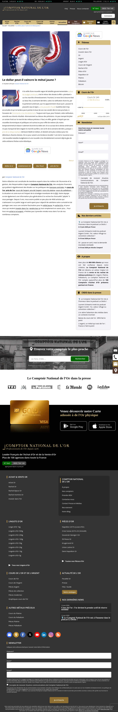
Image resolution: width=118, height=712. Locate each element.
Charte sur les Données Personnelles (88, 710)
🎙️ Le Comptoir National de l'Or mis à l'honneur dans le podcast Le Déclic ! (93, 300)
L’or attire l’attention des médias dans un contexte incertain (93, 313)
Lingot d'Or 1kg (14, 527)
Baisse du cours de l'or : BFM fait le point (91, 319)
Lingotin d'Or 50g (15, 543)
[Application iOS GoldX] (102, 426)
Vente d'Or (50, 454)
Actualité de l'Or (71, 573)
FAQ (66, 8)
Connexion (108, 16)
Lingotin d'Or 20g (15, 547)
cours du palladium (63, 190)
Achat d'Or (7, 22)
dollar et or (9, 166)
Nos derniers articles (91, 215)
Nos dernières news (73, 599)
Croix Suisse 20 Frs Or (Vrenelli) (74, 531)
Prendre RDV (88, 22)
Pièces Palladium (15, 625)
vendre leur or (34, 208)
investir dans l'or (22, 208)
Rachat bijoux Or (15, 491)
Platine (81, 78)
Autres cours (52, 22)
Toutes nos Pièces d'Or (73, 561)
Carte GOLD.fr (103, 22)
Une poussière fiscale (48, 107)
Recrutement (67, 507)
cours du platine (48, 190)
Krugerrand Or (67, 543)
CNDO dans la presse (91, 292)
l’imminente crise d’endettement (24, 113)
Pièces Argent (14, 587)
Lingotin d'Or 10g (15, 551)
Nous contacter (83, 8)
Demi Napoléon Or (69, 551)
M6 (23, 387)
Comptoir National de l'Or (21, 83)
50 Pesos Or (66, 539)
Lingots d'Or (16, 521)
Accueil (4, 26)
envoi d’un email (105, 709)
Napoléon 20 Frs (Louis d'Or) (73, 527)
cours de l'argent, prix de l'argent (29, 190)
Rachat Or (12, 487)
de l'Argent (33, 573)
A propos (86, 256)
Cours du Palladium (16, 617)
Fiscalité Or (66, 579)
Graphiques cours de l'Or (18, 599)
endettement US (24, 166)
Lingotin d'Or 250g (16, 535)
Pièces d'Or (68, 521)
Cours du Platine (15, 613)
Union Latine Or (68, 547)
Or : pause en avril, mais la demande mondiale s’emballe (92, 243)
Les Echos (104, 387)
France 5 (59, 387)
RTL (89, 387)
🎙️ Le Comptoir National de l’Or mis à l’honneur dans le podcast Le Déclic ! (93, 223)
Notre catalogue (69, 592)
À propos (65, 487)
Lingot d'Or (82, 61)
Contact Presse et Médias (72, 503)
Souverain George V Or (71, 535)
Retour (71, 160)
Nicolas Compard (97, 248)
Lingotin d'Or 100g (16, 539)
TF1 (12, 387)
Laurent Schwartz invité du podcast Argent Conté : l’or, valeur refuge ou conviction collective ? (92, 233)
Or (79, 55)
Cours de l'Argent (39, 22)
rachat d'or (59, 205)
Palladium (82, 81)
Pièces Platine (14, 621)
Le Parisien (42, 387)
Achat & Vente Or (18, 477)
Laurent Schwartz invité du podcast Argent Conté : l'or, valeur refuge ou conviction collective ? (92, 306)
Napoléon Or (83, 74)
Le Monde (74, 387)
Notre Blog (66, 511)
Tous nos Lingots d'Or (19, 565)
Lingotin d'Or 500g (16, 531)
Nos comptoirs (67, 491)
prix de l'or (54, 166)
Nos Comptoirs (74, 22)
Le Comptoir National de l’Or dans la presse (59, 378)
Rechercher (80, 359)
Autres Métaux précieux (22, 607)
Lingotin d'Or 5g (15, 555)
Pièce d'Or (82, 71)
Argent (81, 58)
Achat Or (12, 483)
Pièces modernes (15, 595)
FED (56, 193)
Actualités (62, 22)
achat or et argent (16, 211)
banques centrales (57, 187)
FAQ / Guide (66, 587)
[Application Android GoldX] (73, 426)
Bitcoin (81, 84)
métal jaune (47, 205)
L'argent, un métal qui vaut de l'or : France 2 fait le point (91, 324)
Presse (72, 8)
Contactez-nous (68, 499)
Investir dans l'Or (85, 52)
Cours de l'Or (27, 22)
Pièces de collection (16, 591)
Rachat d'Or (17, 22)
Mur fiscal (40, 166)
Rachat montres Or (16, 495)
